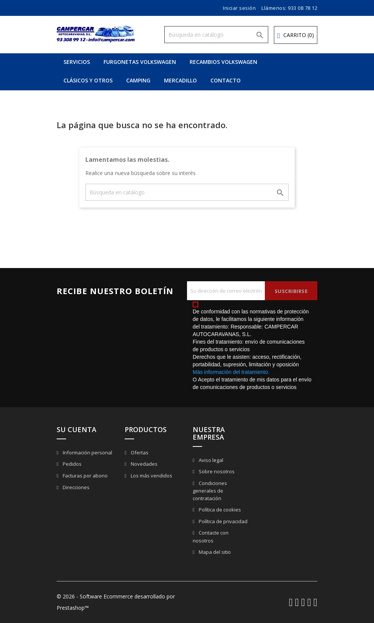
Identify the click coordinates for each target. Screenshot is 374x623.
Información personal (87, 452)
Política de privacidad (222, 521)
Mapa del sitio (214, 552)
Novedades (144, 463)
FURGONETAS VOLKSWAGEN (140, 61)
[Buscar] (216, 34)
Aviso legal (210, 460)
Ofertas (139, 452)
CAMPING (138, 80)
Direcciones (76, 487)
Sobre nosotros (216, 471)
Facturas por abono (85, 475)
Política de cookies (219, 509)
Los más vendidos (151, 475)
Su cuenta (76, 429)
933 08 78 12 (302, 8)
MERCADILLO (180, 80)
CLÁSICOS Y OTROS (88, 80)
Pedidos (72, 463)
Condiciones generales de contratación (210, 491)
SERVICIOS (76, 61)
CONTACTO (225, 80)
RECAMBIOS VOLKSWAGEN (223, 61)
